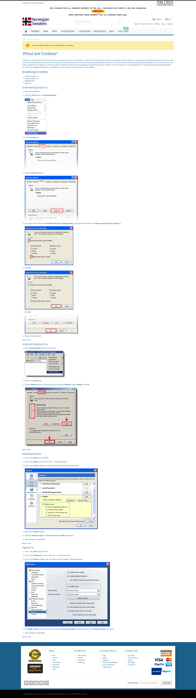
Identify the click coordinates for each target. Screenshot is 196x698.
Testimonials (107, 667)
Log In (163, 24)
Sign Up (170, 24)
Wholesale (56, 667)
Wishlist (156, 24)
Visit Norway (82, 655)
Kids (53, 660)
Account (137, 24)
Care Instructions (108, 665)
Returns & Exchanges (110, 662)
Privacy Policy (133, 658)
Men (53, 655)
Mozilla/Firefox (30, 81)
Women (55, 658)
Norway (80, 658)
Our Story (131, 655)
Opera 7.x (28, 83)
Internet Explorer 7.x (32, 76)
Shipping (106, 660)
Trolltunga (81, 662)
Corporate (55, 665)
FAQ (104, 655)
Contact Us (131, 665)
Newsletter (133, 683)
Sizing (105, 658)
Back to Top (26, 340)
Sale (53, 669)
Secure (130, 660)
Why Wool (131, 662)
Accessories (56, 662)
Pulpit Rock (81, 660)
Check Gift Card (147, 24)
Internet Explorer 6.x (32, 78)
